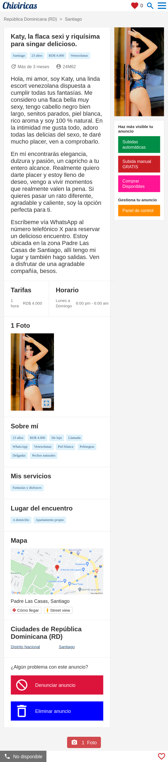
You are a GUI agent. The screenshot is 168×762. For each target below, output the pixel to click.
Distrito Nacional (25, 646)
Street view (58, 610)
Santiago (67, 646)
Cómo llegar (25, 610)
